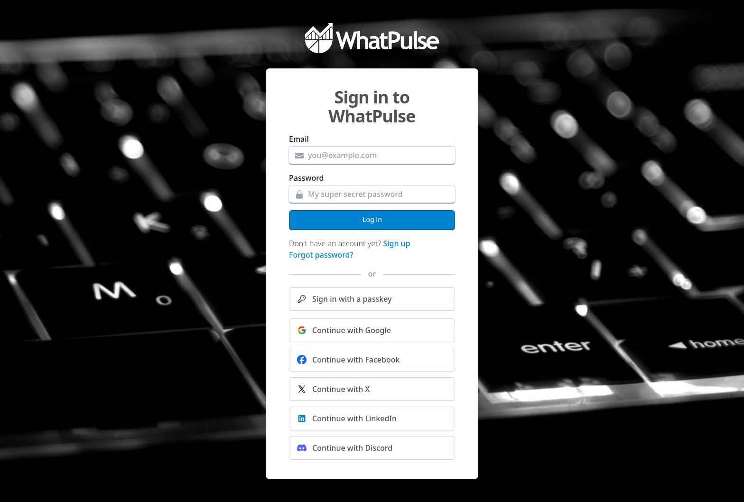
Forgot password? (321, 255)
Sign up (396, 243)
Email (299, 139)
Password (306, 178)
